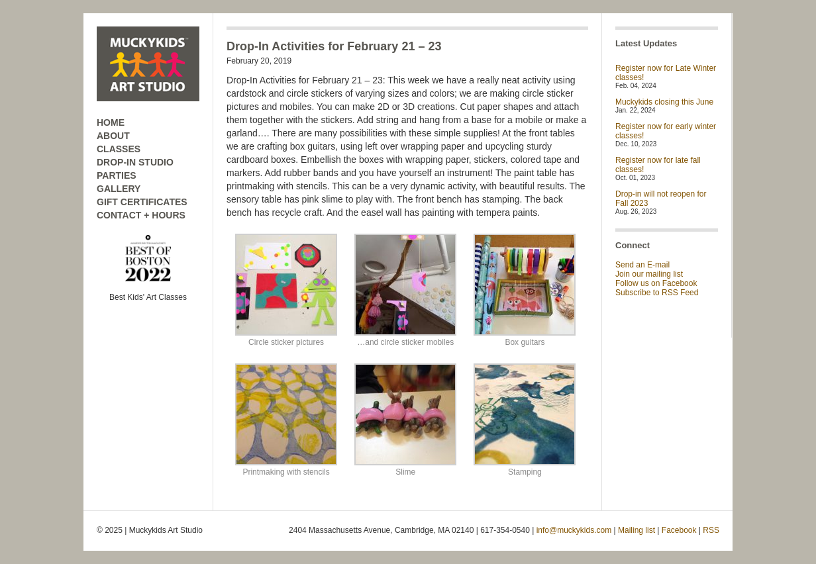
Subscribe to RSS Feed (656, 292)
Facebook (679, 530)
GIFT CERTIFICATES (142, 202)
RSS (711, 530)
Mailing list (636, 530)
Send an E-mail (642, 264)
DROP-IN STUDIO (135, 162)
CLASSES (118, 149)
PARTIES (116, 175)
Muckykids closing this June (664, 102)
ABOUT (113, 135)
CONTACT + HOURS (141, 215)
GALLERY (118, 188)
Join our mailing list (649, 274)
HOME (111, 122)
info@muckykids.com (574, 530)
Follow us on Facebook (656, 283)
